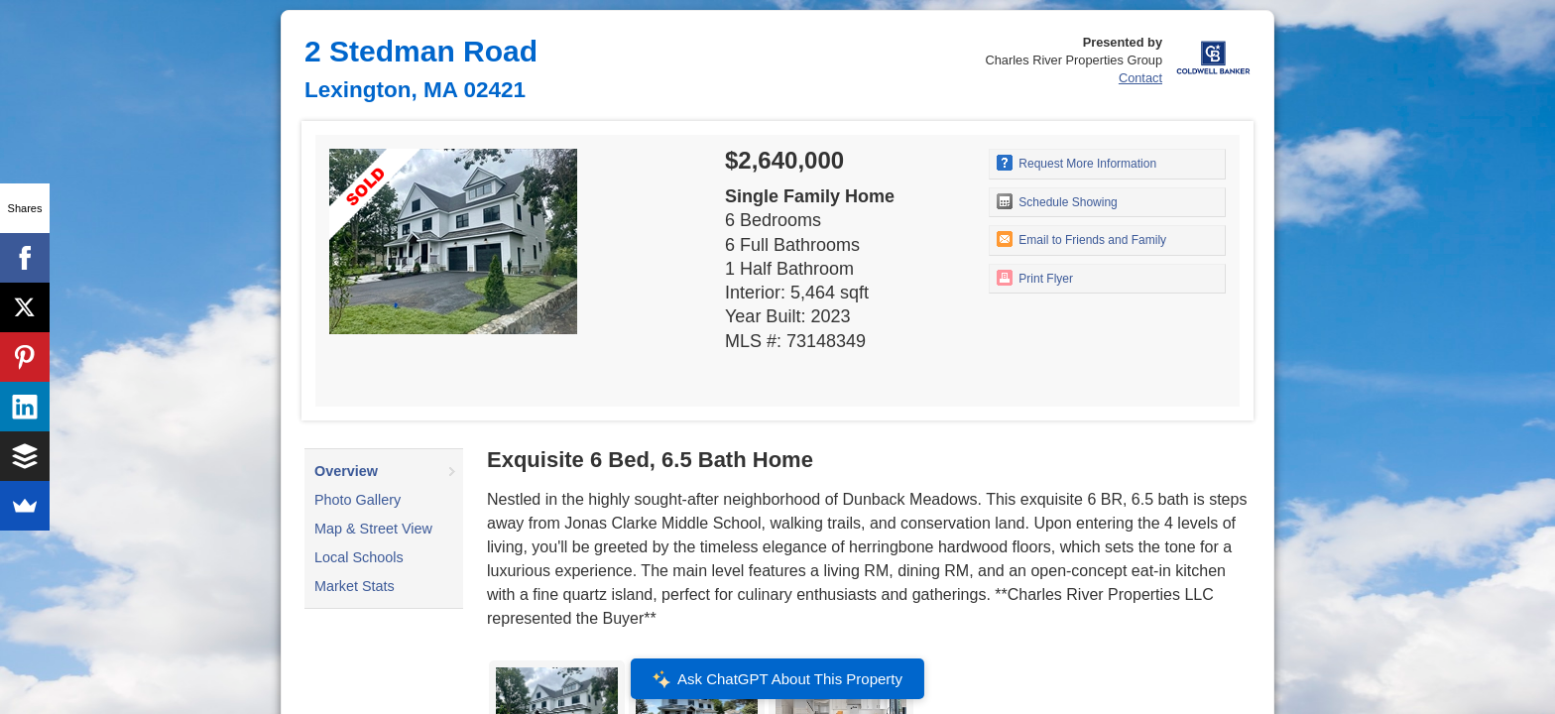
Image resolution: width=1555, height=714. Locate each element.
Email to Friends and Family (1081, 239)
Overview (346, 471)
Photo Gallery (357, 500)
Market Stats (354, 586)
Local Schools (359, 557)
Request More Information (1076, 163)
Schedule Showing (1057, 201)
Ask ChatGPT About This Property (777, 679)
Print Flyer (1035, 278)
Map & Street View (373, 528)
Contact (1140, 77)
